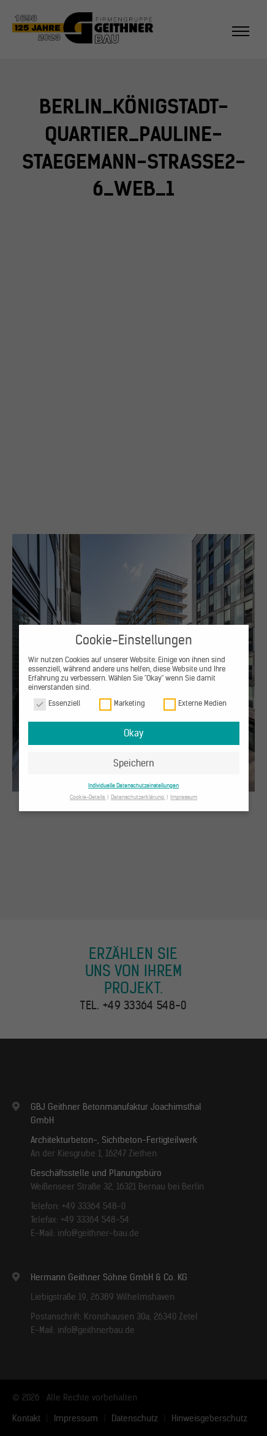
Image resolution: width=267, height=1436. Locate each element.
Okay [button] (133, 733)
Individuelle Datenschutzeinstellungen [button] (133, 785)
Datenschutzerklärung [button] (138, 796)
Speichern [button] (133, 763)
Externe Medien (195, 703)
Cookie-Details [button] (88, 796)
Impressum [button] (183, 796)
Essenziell (57, 703)
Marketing (122, 703)
